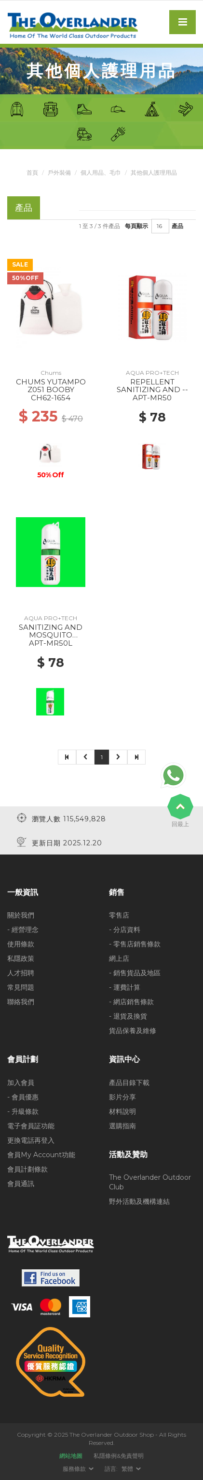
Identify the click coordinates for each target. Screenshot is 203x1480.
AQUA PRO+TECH (152, 372)
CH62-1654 (50, 397)
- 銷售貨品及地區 (135, 973)
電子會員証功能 (30, 1126)
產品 (177, 226)
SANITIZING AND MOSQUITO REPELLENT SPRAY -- (51, 635)
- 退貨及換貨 (128, 1016)
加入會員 (20, 1082)
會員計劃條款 (27, 1169)
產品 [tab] (23, 207)
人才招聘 (20, 973)
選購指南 (122, 1126)
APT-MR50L (50, 643)
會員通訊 (20, 1183)
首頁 (32, 172)
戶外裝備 (59, 172)
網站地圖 (70, 1455)
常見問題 (20, 987)
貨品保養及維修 (132, 1030)
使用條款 (20, 944)
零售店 (119, 915)
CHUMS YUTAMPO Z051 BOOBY (51, 386)
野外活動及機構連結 (139, 1201)
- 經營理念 (23, 929)
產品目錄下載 (129, 1082)
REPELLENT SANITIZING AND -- (152, 386)
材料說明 (122, 1111)
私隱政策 (20, 958)
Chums (51, 372)
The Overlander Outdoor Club (150, 1182)
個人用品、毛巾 (101, 172)
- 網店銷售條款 (131, 1001)
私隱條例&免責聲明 (119, 1455)
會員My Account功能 (41, 1154)
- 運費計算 (124, 987)
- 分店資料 (124, 929)
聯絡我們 (20, 1001)
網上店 (119, 958)
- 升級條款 (23, 1111)
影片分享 (122, 1097)
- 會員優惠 (23, 1097)
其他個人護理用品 (154, 172)
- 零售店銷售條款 (135, 944)
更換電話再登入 (30, 1140)
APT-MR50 (152, 397)
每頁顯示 (136, 226)
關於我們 (20, 915)
